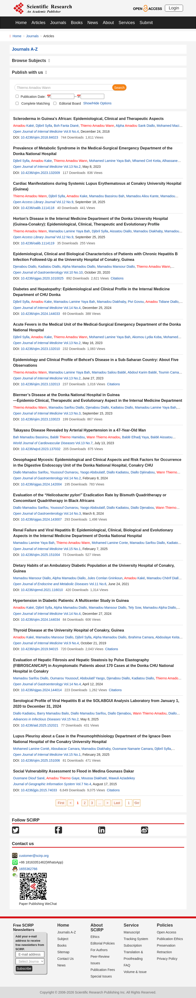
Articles (39, 22)
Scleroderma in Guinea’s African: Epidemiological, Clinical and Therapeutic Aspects (88, 119)
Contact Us (65, 959)
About (108, 22)
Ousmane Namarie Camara (132, 749)
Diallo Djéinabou (143, 472)
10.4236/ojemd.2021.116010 (42, 590)
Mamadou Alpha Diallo (159, 607)
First (61, 803)
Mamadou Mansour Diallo (116, 266)
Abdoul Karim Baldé (142, 372)
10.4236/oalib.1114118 (37, 208)
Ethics (95, 937)
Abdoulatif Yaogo (92, 678)
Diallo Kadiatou (118, 472)
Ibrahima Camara (141, 637)
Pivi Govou (136, 302)
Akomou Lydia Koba (147, 337)
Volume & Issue (135, 972)
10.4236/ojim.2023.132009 (40, 173)
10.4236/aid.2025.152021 (39, 725)
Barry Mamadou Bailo (53, 713)
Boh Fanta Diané (66, 125)
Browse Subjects (31, 60)
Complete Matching (35, 103)
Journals (58, 22)
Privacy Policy (167, 959)
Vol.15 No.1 (72, 549)
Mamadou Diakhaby (148, 231)
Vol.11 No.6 (97, 584)
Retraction (164, 952)
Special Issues (101, 976)
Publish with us (29, 72)
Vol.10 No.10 (73, 272)
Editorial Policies (103, 943)
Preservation (166, 945)
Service (131, 925)
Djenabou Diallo (25, 266)
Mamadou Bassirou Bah (106, 196)
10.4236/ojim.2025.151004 (40, 555)
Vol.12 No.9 (64, 202)
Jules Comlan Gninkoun (105, 578)
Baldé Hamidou (67, 437)
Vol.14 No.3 (72, 513)
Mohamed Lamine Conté (31, 749)
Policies (165, 925)
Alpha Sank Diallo (135, 125)
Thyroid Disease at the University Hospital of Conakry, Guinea (68, 630)
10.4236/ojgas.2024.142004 (41, 484)
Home (21, 22)
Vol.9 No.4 (71, 643)
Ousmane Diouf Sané (29, 778)
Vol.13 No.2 (72, 166)
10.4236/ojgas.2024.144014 (41, 690)
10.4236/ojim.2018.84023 (39, 137)
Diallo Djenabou (142, 507)
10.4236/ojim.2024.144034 (40, 619)
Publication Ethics (170, 939)
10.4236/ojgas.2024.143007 (41, 519)
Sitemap (63, 952)
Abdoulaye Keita (167, 637)
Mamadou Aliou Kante (142, 196)
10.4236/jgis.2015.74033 (39, 790)
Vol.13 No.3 (72, 413)
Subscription (133, 945)
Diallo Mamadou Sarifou (30, 472)
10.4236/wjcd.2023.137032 (40, 449)
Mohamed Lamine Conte (110, 543)
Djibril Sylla (44, 125)
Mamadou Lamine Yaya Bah (69, 231)
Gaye (62, 778)
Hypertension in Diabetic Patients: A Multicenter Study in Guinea (71, 601)
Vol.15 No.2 (70, 719)
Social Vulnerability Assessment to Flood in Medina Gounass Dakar (73, 771)
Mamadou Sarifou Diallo (66, 407)
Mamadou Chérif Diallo (163, 578)
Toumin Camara (170, 372)
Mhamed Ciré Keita (146, 161)
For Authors (99, 950)
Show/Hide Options (97, 103)
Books (77, 22)
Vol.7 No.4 (83, 784)
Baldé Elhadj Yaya (135, 437)
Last (117, 803)
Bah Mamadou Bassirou (30, 437)
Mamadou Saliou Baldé (109, 372)
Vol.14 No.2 (72, 478)
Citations (117, 278)
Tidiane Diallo (162, 302)
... (99, 803)
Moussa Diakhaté (94, 778)
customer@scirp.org (34, 856)
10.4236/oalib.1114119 (37, 243)
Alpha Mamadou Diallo (78, 266)
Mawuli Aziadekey (122, 778)
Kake (41, 161)
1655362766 (28, 869)
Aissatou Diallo (121, 231)
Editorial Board (70, 103)
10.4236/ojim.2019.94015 (39, 649)
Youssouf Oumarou (64, 472)
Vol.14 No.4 (72, 308)
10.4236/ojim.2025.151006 (40, 760)
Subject (62, 939)
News (93, 22)
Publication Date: (33, 97)
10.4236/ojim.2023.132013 (40, 384)
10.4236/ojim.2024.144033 (40, 314)
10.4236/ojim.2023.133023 (40, 419)
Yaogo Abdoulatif (92, 472)
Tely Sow (134, 607)
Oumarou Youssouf (64, 678)
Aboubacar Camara (65, 749)
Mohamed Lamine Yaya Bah (109, 161)
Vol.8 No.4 (71, 131)
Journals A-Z (66, 932)
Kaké (23, 125)
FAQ (127, 965)
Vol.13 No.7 (83, 443)
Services (127, 22)
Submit (146, 22)
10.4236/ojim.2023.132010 (40, 349)
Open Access (166, 932)
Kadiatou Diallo (49, 266)
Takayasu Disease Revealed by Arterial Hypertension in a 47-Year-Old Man (79, 430)
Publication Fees (103, 970)
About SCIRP (97, 927)
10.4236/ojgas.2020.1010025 (42, 278)
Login (174, 8)
